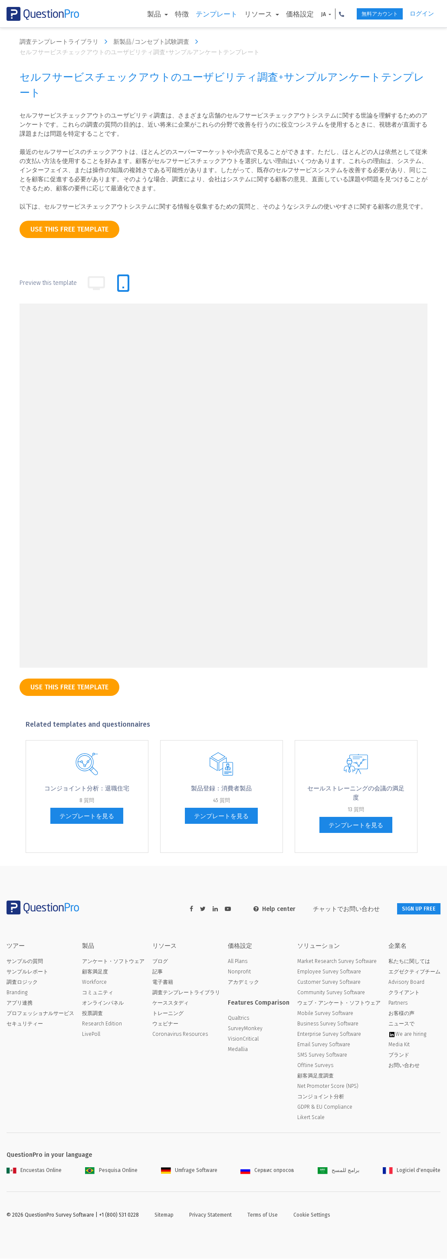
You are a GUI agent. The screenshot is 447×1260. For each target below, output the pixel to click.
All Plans (237, 963)
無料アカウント (370, 14)
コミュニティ (97, 994)
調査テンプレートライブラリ (66, 42)
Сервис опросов (267, 1172)
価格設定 (283, 14)
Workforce (94, 983)
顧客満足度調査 (315, 1077)
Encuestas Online (34, 1172)
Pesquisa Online (111, 1172)
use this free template (69, 229)
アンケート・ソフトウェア (113, 963)
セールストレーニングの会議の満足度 (355, 793)
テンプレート (199, 14)
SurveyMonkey (245, 1030)
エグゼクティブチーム (414, 973)
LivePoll (91, 1035)
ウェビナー (165, 1025)
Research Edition (102, 1025)
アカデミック (243, 983)
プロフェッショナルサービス (40, 1015)
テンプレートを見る (86, 816)
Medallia (238, 1051)
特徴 (165, 14)
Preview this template (48, 283)
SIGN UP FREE (413, 909)
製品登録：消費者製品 (221, 788)
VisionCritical (243, 1040)
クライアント (404, 994)
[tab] (123, 283)
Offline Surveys (315, 1067)
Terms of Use (262, 1216)
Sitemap (164, 1216)
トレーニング (168, 1015)
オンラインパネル (103, 1004)
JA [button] (308, 14)
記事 (157, 973)
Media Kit (399, 1046)
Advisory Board (406, 983)
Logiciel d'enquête (411, 1172)
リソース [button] (242, 14)
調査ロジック (22, 983)
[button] (325, 14)
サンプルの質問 (25, 963)
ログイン (422, 13)
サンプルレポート (27, 973)
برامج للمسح (338, 1172)
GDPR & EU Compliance (324, 1108)
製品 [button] (138, 14)
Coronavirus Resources (180, 1035)
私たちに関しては (409, 963)
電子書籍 (162, 983)
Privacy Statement (210, 1216)
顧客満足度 (95, 973)
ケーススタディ (170, 1004)
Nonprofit (239, 973)
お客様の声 (401, 1015)
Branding (17, 994)
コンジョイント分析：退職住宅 (86, 788)
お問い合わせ (404, 1067)
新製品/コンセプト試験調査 (157, 42)
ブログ (160, 963)
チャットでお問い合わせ (335, 909)
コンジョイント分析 (320, 1098)
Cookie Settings (311, 1216)
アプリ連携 (20, 1004)
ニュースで (401, 1025)
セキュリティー (25, 1025)
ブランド (398, 1056)
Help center (263, 909)
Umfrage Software (189, 1172)
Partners (398, 1004)
